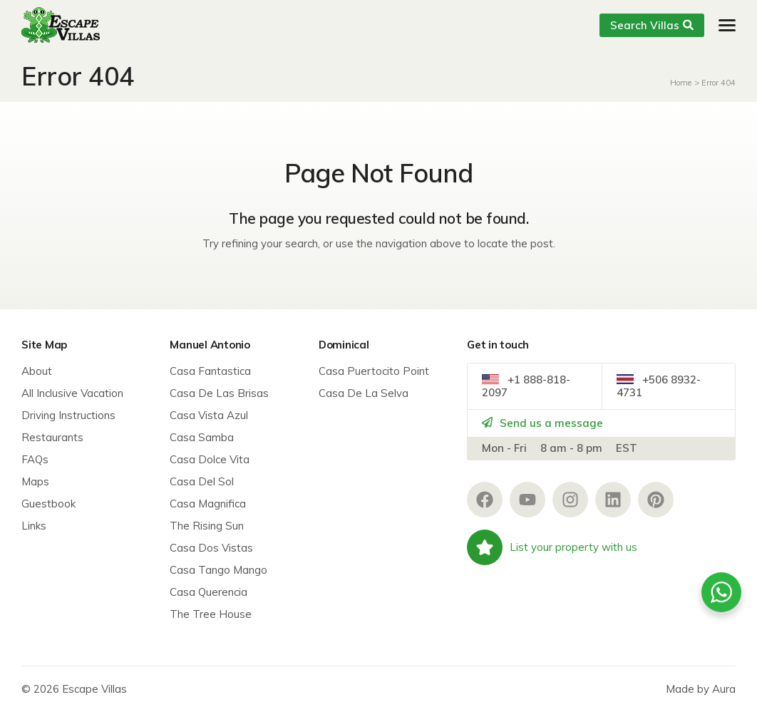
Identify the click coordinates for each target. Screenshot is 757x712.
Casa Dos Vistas (211, 547)
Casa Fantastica (210, 371)
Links (33, 525)
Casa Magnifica (208, 503)
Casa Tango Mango (218, 570)
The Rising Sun (207, 525)
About (36, 371)
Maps (35, 481)
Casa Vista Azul (209, 415)
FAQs (34, 459)
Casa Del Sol (202, 481)
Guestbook (48, 503)
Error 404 (718, 83)
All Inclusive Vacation (72, 393)
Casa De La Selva (363, 393)
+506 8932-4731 (659, 386)
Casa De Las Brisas (219, 393)
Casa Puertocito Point (374, 371)
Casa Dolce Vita (209, 459)
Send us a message (542, 423)
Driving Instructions (68, 415)
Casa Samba (202, 437)
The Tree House (211, 614)
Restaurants (52, 437)
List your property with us (552, 547)
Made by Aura (701, 689)
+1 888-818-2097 (526, 386)
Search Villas (652, 25)
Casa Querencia (208, 592)
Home (680, 83)
